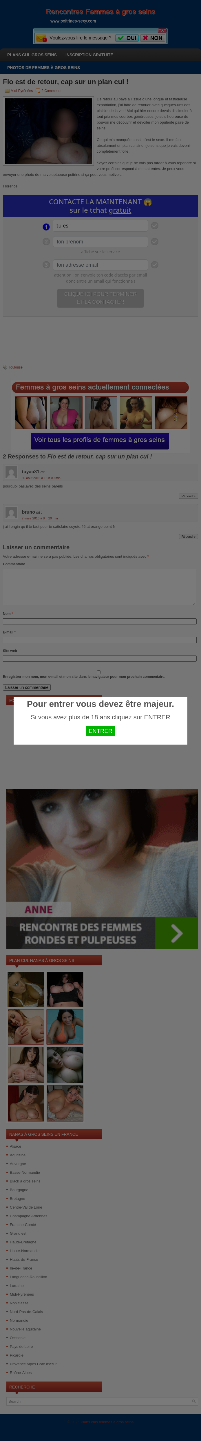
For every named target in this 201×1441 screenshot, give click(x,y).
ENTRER (100, 731)
